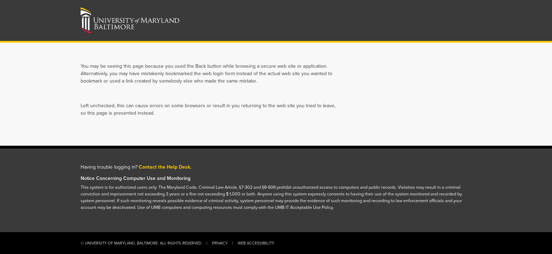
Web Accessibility (256, 243)
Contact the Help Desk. (165, 167)
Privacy (220, 243)
